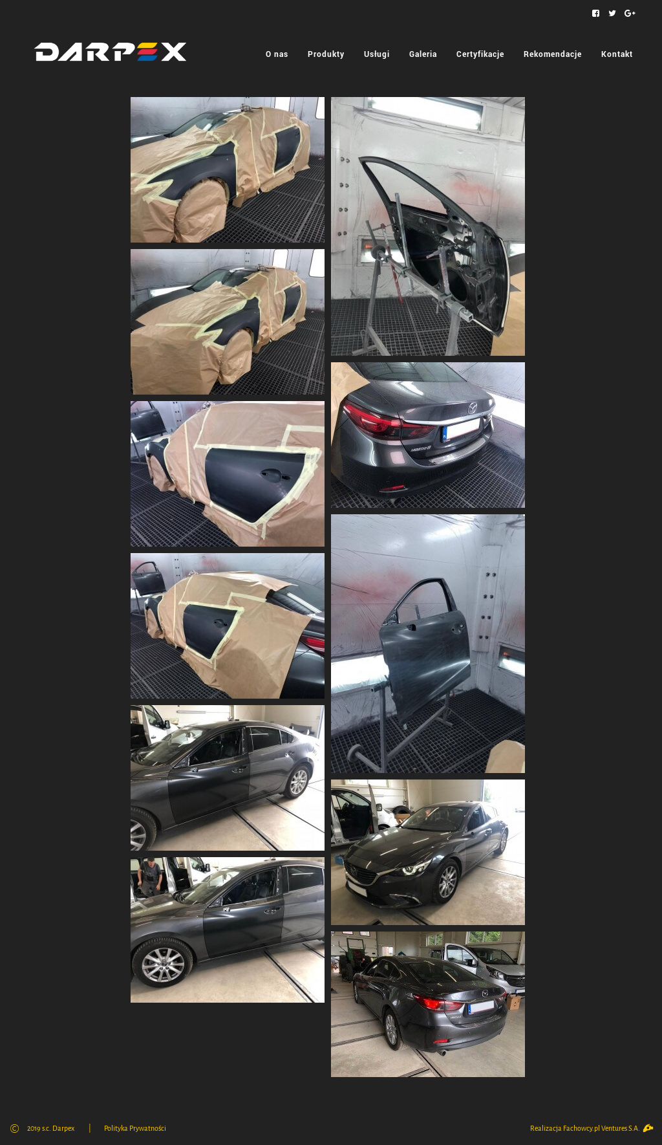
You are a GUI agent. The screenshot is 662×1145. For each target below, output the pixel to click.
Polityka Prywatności (135, 1128)
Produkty (326, 54)
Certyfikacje (480, 54)
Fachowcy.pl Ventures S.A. (607, 1128)
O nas (277, 54)
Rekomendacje (553, 54)
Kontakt (617, 54)
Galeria (423, 54)
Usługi (377, 54)
